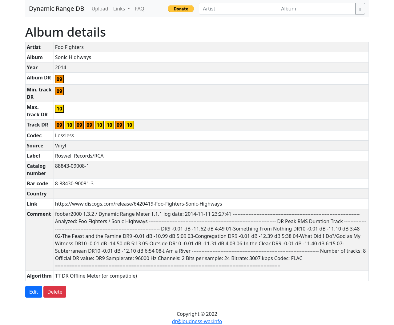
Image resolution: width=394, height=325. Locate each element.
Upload (99, 8)
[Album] (316, 8)
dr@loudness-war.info (197, 321)
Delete (54, 291)
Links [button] (120, 8)
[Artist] (238, 8)
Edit (33, 291)
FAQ (139, 8)
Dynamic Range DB (56, 8)
